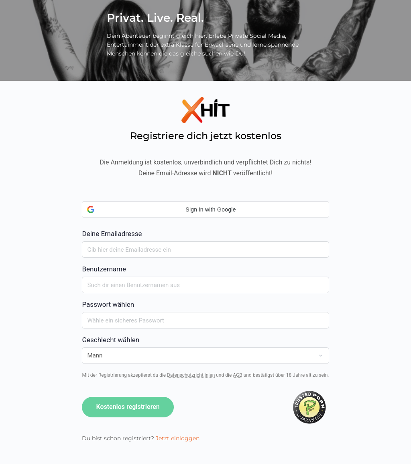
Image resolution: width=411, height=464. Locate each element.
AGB (237, 375)
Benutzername (104, 269)
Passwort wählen (108, 304)
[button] (205, 209)
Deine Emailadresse (205, 219)
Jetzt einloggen (177, 438)
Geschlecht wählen (110, 340)
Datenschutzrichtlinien (191, 375)
